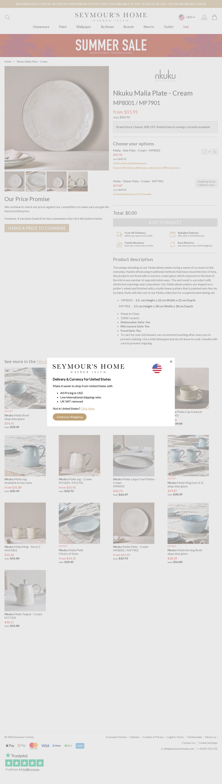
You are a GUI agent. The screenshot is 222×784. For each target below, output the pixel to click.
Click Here (88, 408)
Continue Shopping (70, 416)
